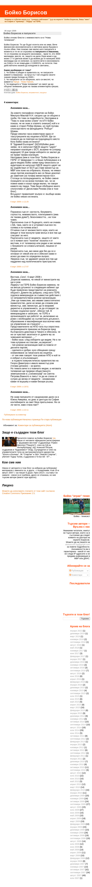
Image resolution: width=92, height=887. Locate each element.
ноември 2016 (77, 665)
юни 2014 (74, 733)
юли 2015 (74, 696)
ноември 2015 (77, 690)
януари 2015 (76, 713)
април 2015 (75, 705)
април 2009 (75, 818)
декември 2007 (77, 864)
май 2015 (74, 702)
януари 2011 (76, 759)
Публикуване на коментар (15, 415)
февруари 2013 (77, 741)
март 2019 (75, 636)
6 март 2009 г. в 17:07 (20, 267)
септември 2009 (78, 804)
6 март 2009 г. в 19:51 (20, 387)
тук (53, 438)
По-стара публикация (51, 419)
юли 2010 (74, 776)
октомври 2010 (77, 767)
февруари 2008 (77, 858)
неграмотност (34, 92)
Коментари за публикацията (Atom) (35, 425)
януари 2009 (76, 827)
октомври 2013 (77, 736)
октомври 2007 (77, 869)
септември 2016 (78, 670)
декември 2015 (77, 687)
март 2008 (75, 855)
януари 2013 (76, 744)
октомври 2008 (77, 835)
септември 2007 (78, 872)
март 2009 (75, 821)
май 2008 (74, 850)
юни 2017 (74, 653)
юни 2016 (74, 676)
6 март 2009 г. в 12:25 (20, 202)
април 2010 (75, 784)
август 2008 (75, 841)
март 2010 (75, 787)
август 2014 (75, 727)
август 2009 (75, 807)
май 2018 (74, 648)
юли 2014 (74, 730)
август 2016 (75, 673)
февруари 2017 (77, 656)
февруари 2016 (77, 682)
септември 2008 (78, 838)
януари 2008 (76, 861)
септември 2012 (78, 753)
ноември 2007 (77, 867)
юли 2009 (74, 810)
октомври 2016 (77, 667)
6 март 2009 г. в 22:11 (20, 410)
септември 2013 (78, 739)
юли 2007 (74, 878)
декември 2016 (77, 662)
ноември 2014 (77, 719)
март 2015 (75, 707)
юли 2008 (74, 844)
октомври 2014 (77, 722)
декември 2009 (77, 795)
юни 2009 (74, 813)
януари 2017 (76, 659)
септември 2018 (78, 642)
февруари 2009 (77, 824)
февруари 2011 (77, 756)
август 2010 (75, 773)
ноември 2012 (77, 747)
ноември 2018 (77, 639)
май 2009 (74, 815)
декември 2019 (77, 633)
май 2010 (74, 781)
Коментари (75, 575)
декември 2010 (77, 761)
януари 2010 (76, 793)
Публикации (76, 570)
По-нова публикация (12, 419)
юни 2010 (74, 778)
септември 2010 (78, 770)
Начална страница (31, 419)
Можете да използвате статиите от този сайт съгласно (28, 491)
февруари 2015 (77, 710)
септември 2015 (78, 693)
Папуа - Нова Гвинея (23, 82)
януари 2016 (76, 685)
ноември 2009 (77, 798)
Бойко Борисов (26, 12)
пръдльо (43, 92)
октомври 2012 (77, 750)
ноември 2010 (77, 764)
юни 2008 (74, 847)
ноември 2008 (77, 833)
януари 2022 (76, 631)
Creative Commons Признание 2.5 (18, 493)
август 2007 (75, 875)
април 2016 (75, 679)
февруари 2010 (77, 790)
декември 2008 (77, 830)
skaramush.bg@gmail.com (77, 544)
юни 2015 (74, 699)
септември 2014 (78, 724)
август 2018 (75, 645)
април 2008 (75, 852)
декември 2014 (77, 716)
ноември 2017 (77, 650)
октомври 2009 (77, 801)
